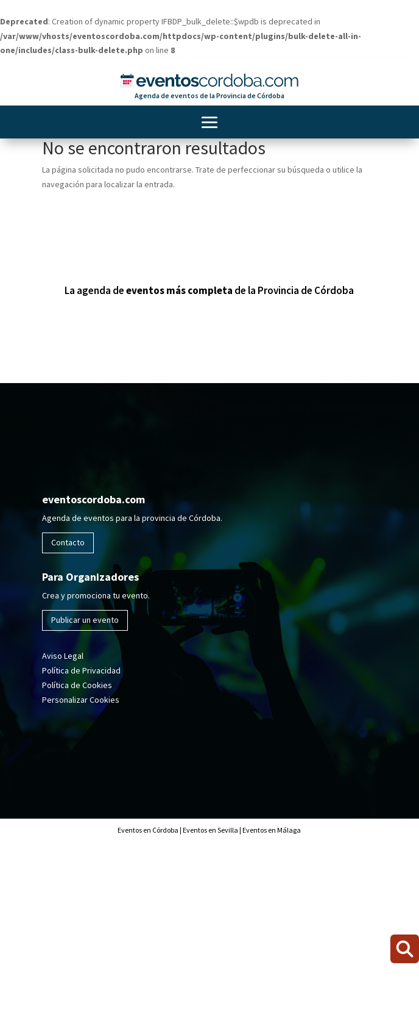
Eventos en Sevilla (210, 829)
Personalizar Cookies (80, 699)
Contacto (68, 542)
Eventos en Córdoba (148, 829)
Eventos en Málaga (271, 829)
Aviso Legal (62, 655)
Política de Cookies (77, 685)
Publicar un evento (85, 619)
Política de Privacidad (81, 670)
